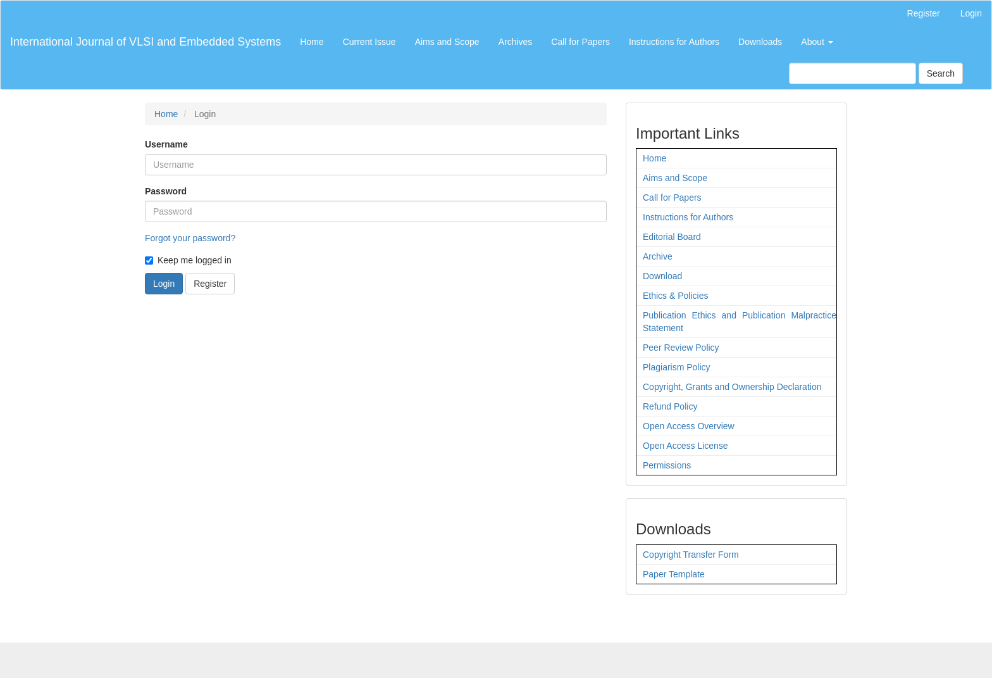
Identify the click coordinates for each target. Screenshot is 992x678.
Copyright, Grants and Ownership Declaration (732, 387)
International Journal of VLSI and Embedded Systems (145, 41)
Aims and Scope (447, 42)
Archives (516, 42)
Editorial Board (672, 237)
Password (166, 191)
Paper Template (674, 574)
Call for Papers (580, 42)
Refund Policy (670, 406)
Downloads (760, 42)
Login (971, 13)
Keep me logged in (188, 260)
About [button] (817, 42)
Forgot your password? (190, 238)
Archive (658, 256)
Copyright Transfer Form (691, 554)
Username (166, 144)
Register (923, 13)
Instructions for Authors (674, 42)
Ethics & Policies (675, 296)
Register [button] (210, 284)
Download (662, 276)
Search (941, 73)
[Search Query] (852, 73)
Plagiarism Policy (676, 367)
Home (311, 42)
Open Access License (685, 446)
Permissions (667, 465)
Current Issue (369, 42)
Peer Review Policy (681, 347)
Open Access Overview (689, 426)
